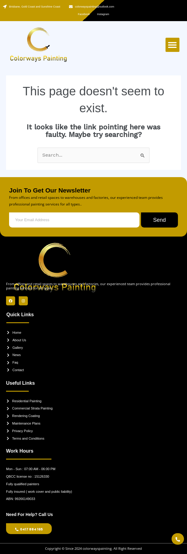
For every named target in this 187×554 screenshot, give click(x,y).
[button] (173, 45)
